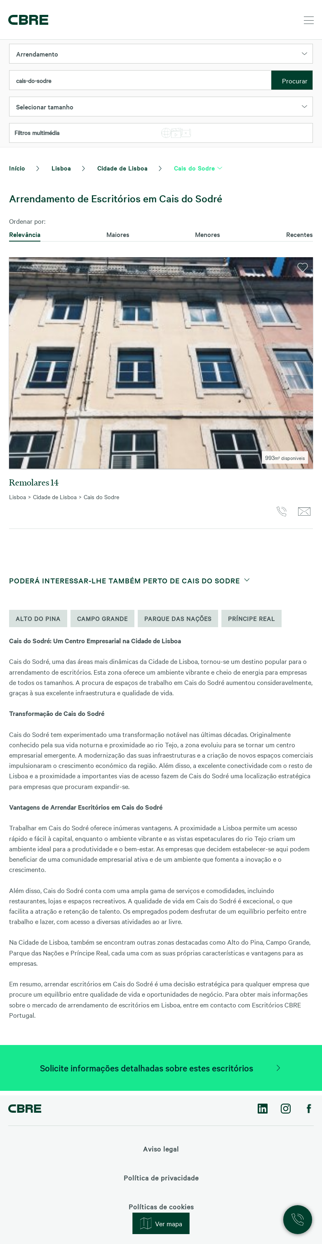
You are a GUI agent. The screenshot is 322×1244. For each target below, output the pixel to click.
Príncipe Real (251, 623)
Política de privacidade (161, 1177)
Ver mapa (161, 1223)
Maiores (117, 234)
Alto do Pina (38, 623)
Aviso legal (161, 1148)
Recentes (299, 234)
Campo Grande (102, 623)
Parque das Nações (178, 623)
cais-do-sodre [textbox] (33, 80)
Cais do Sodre (194, 168)
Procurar (295, 80)
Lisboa (61, 168)
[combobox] (140, 80)
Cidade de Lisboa (122, 168)
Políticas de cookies (161, 1206)
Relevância (24, 234)
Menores (207, 234)
